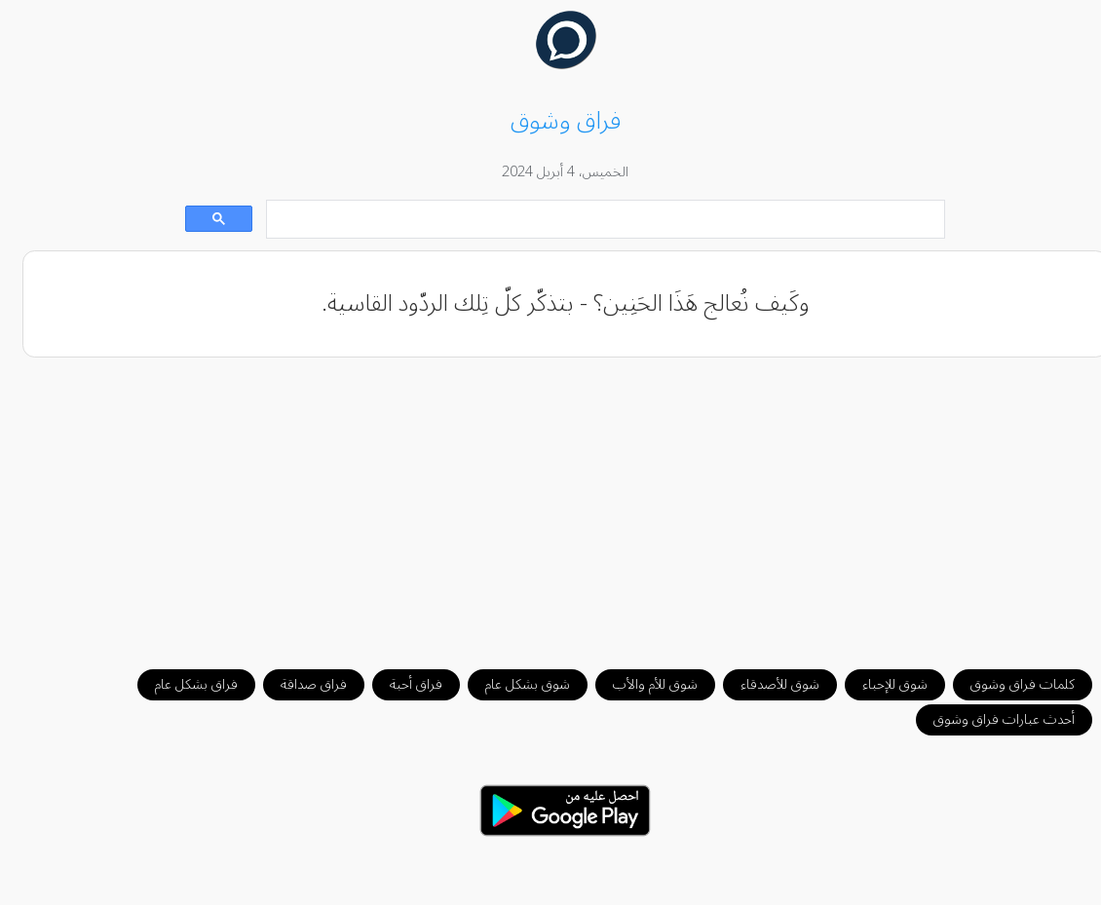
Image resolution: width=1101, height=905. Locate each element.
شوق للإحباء (880, 684)
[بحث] (592, 220)
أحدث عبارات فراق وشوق (989, 719)
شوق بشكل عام (513, 684)
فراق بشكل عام (181, 684)
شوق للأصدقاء (765, 684)
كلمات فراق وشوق (1008, 684)
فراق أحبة (401, 684)
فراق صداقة (299, 684)
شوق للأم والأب (640, 684)
